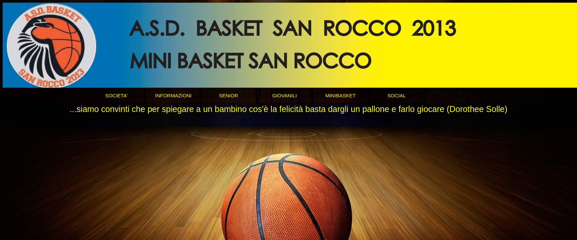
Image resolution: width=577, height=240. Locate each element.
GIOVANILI (284, 95)
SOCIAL (396, 95)
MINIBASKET (341, 95)
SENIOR (228, 95)
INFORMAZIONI (173, 95)
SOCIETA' (116, 95)
